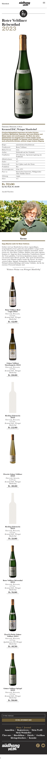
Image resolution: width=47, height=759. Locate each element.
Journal (27, 727)
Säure (4, 179)
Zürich (30, 735)
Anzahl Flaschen (7, 192)
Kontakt (32, 738)
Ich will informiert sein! (23, 720)
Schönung (5, 176)
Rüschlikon (19, 735)
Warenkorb (5, 4)
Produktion (5, 167)
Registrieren (23, 730)
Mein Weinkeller (23, 732)
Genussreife (5, 164)
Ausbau (4, 152)
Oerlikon (40, 735)
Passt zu (4, 172)
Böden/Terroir (6, 150)
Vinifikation (6, 155)
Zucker (4, 162)
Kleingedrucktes (18, 738)
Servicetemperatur (8, 169)
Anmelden (9, 730)
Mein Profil (37, 730)
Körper (4, 145)
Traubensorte (6, 147)
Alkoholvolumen (7, 159)
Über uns (6, 735)
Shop (18, 727)
